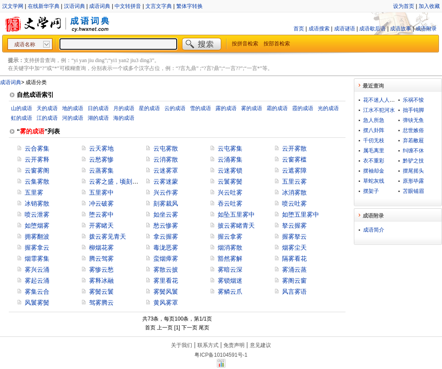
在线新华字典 (43, 6)
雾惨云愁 (101, 269)
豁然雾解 (230, 258)
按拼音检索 (245, 44)
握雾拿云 (37, 247)
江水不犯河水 (379, 110)
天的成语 (47, 108)
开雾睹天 (101, 225)
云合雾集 (37, 148)
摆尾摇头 (413, 171)
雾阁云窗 (294, 280)
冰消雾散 (294, 192)
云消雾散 (165, 159)
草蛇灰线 (373, 181)
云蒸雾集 (101, 170)
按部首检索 (277, 44)
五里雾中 (101, 192)
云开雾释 (37, 159)
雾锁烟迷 (230, 280)
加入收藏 (429, 6)
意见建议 (260, 345)
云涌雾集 (230, 159)
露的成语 (226, 108)
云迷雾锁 (230, 170)
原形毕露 (413, 181)
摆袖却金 (373, 171)
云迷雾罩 (165, 170)
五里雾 (34, 192)
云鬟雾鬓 (230, 181)
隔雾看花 (294, 258)
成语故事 (400, 29)
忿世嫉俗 (413, 130)
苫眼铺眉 (413, 191)
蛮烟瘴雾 (165, 258)
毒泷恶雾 (165, 247)
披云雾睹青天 (236, 225)
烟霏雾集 (37, 258)
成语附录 (426, 29)
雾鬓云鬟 (101, 291)
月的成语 (123, 108)
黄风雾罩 (165, 302)
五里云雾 (294, 181)
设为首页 (403, 6)
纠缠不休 (413, 151)
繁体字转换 (189, 6)
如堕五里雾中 (300, 214)
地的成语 (72, 108)
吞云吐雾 (230, 203)
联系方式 (208, 345)
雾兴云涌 (37, 269)
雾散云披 (165, 269)
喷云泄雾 (37, 214)
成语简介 (373, 230)
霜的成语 (277, 108)
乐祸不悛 (413, 100)
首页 (298, 29)
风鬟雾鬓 (37, 302)
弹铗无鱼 (413, 120)
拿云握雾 (165, 236)
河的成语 (72, 118)
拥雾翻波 (37, 236)
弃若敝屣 (413, 140)
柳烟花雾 (101, 247)
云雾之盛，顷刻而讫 (117, 181)
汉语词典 (74, 6)
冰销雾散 (37, 203)
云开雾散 (294, 148)
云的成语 (175, 108)
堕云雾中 (101, 214)
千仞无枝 (373, 140)
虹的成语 (21, 118)
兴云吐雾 (230, 192)
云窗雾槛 (294, 159)
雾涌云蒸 (294, 269)
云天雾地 (101, 148)
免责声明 (234, 345)
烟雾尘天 (294, 247)
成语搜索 (319, 29)
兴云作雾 (165, 192)
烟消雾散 (230, 247)
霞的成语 (302, 108)
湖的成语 (98, 118)
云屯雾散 (165, 148)
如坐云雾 (165, 214)
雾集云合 (37, 291)
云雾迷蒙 (165, 181)
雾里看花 (165, 280)
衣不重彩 (373, 161)
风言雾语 (294, 291)
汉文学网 (12, 6)
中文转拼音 (128, 6)
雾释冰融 (101, 280)
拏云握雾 (294, 225)
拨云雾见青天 (107, 236)
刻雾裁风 (165, 203)
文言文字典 (158, 6)
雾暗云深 (230, 269)
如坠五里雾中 (236, 214)
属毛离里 (373, 151)
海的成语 (123, 118)
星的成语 (149, 108)
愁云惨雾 (165, 225)
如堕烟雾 (37, 225)
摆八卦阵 (373, 130)
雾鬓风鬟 (165, 291)
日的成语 (98, 108)
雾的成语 (251, 108)
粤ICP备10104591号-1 (220, 355)
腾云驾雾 (101, 258)
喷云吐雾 (294, 203)
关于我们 (181, 345)
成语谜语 (344, 29)
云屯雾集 (230, 148)
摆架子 (371, 191)
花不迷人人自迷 (381, 100)
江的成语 (47, 118)
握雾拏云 (294, 236)
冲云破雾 (101, 203)
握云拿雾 (230, 236)
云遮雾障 (294, 170)
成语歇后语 (372, 29)
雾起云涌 (37, 280)
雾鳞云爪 (230, 291)
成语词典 (99, 6)
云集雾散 (37, 181)
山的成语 (21, 108)
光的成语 (328, 108)
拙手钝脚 (413, 110)
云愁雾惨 (101, 159)
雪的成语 (200, 108)
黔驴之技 (413, 161)
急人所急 (373, 120)
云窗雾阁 (37, 170)
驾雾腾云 (101, 302)
